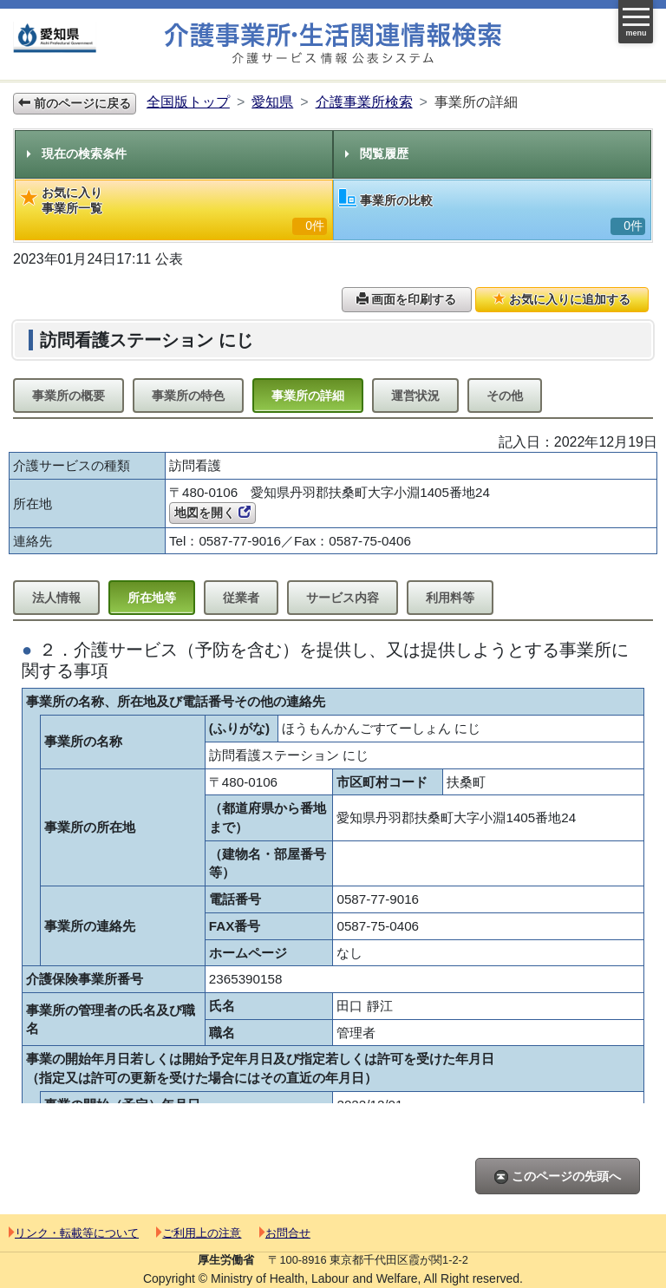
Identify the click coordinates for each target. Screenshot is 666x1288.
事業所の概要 (68, 395)
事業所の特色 (188, 395)
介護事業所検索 (364, 102)
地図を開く (212, 513)
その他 (504, 395)
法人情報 (56, 598)
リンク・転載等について (74, 1232)
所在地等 (151, 598)
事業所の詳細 (307, 395)
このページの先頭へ (557, 1176)
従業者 (241, 598)
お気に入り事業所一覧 (174, 210)
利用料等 (450, 598)
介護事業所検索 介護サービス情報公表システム (333, 44)
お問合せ (284, 1232)
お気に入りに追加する (561, 299)
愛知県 (272, 102)
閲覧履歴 (376, 153)
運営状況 (415, 395)
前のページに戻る (74, 103)
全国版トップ (188, 102)
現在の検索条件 (77, 153)
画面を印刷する (406, 299)
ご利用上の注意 (198, 1232)
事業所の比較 (492, 212)
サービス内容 (342, 598)
